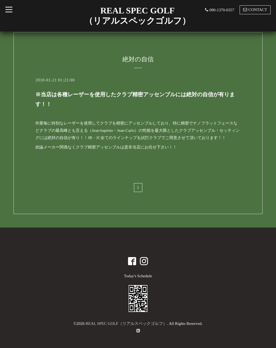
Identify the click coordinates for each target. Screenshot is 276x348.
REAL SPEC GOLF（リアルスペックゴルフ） (126, 323)
